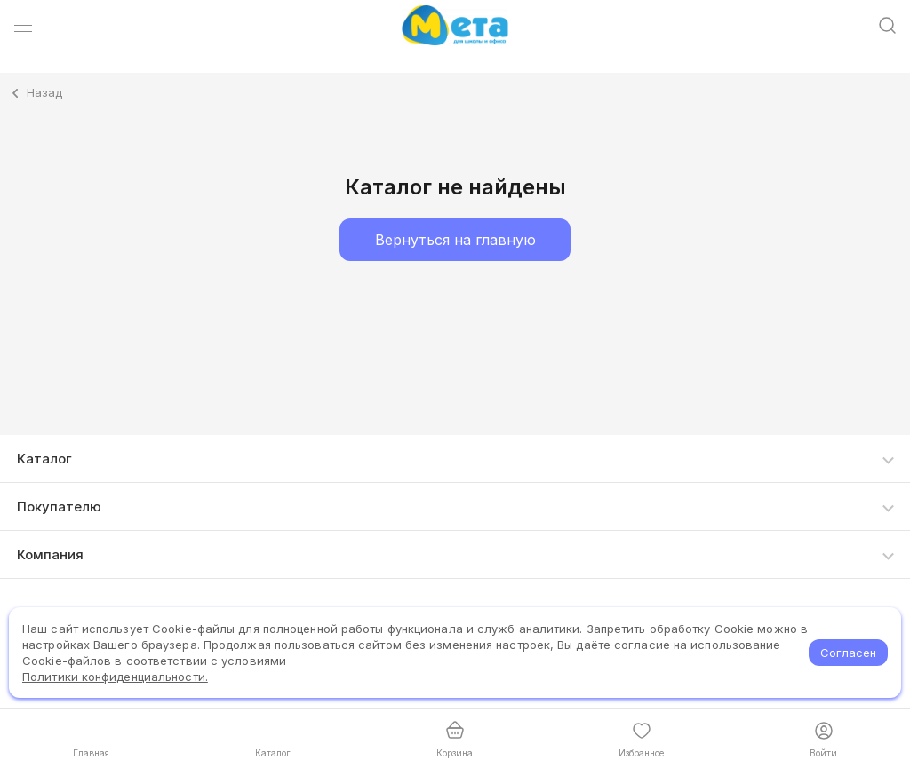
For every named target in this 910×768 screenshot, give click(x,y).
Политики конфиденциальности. (115, 676)
